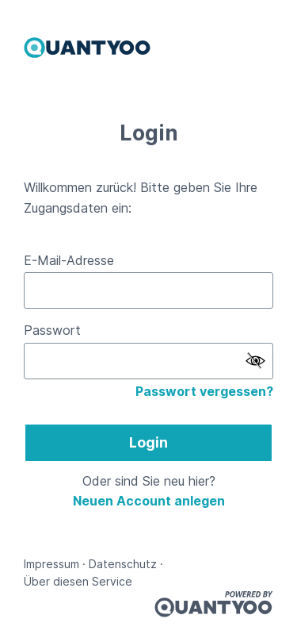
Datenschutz (123, 564)
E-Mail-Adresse (69, 260)
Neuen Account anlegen (149, 501)
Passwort (52, 330)
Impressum (51, 564)
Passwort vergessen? (204, 391)
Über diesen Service (78, 581)
